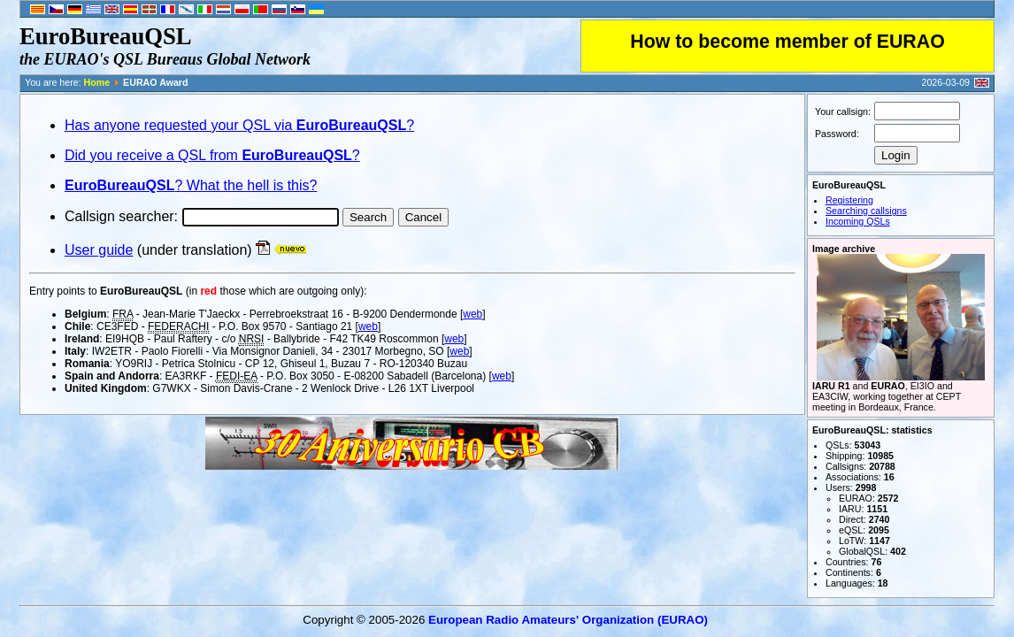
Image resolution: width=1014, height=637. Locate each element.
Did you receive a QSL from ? (212, 155)
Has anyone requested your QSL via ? (239, 125)
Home (97, 82)
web (472, 314)
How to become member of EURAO (787, 41)
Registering (849, 200)
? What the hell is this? (191, 185)
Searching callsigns (866, 210)
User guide (99, 249)
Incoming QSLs (858, 221)
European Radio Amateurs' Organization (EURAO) (568, 619)
